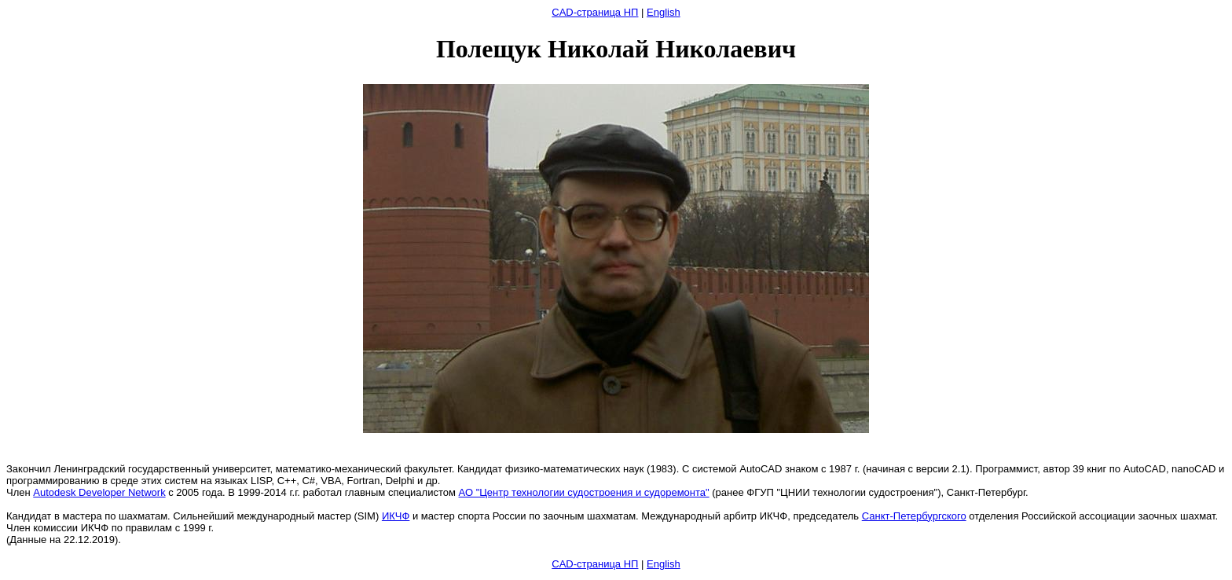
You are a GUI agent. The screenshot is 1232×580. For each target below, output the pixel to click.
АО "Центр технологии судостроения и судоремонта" (584, 492)
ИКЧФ (395, 516)
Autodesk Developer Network (99, 492)
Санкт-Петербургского (914, 516)
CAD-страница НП (595, 12)
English (663, 12)
